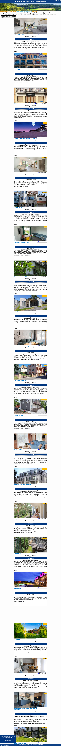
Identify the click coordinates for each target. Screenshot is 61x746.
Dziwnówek (44, 192)
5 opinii (38, 285)
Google (2, 736)
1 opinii (34, 647)
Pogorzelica (44, 330)
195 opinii (35, 423)
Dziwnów (45, 19)
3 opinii (37, 527)
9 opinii (37, 458)
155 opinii (34, 216)
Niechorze (45, 727)
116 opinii (35, 389)
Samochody (24, 11)
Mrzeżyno (45, 53)
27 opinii (35, 43)
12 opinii (36, 250)
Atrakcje (29, 11)
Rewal (45, 226)
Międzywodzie (43, 399)
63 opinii (34, 596)
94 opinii (33, 77)
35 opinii (33, 181)
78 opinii (33, 112)
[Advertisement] (30, 615)
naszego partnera (27, 49)
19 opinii (39, 682)
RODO (10, 740)
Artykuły (35, 11)
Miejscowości (14, 11)
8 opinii (40, 354)
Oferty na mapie (9, 11)
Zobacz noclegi (31, 40)
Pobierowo (44, 157)
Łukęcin (45, 503)
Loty (19, 11)
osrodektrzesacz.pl (58, 0)
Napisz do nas (41, 744)
